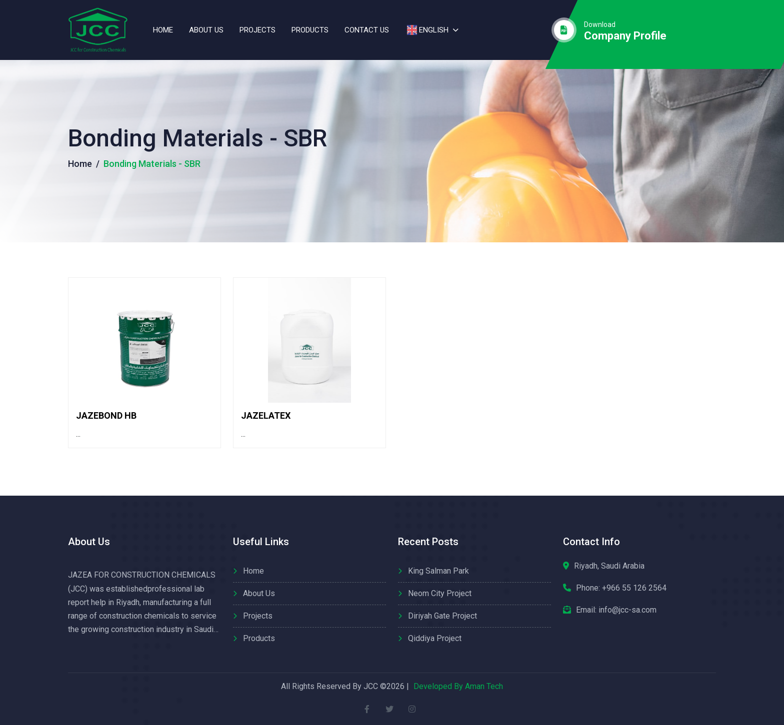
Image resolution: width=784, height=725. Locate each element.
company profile (625, 35)
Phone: (621, 588)
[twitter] (389, 709)
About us (206, 29)
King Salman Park (438, 571)
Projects (258, 29)
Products (310, 29)
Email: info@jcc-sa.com (616, 610)
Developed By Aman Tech (458, 686)
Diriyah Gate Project (442, 616)
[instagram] (412, 709)
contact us (366, 29)
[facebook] (367, 709)
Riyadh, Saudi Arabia (609, 566)
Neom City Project (440, 593)
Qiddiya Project (435, 638)
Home (163, 29)
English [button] (426, 30)
